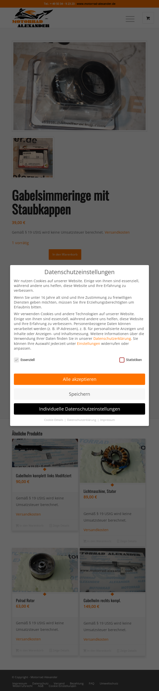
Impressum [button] (107, 411)
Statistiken (130, 351)
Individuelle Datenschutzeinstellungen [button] (79, 400)
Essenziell (24, 351)
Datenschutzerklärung (112, 330)
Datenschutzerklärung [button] (82, 411)
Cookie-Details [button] (54, 411)
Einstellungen (88, 335)
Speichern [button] (79, 385)
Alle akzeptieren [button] (79, 371)
